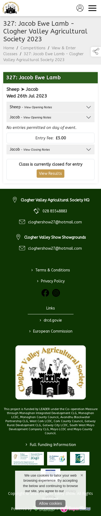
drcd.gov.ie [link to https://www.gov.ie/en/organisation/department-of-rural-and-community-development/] (50, 320)
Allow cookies (50, 503)
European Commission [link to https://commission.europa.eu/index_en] (50, 331)
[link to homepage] (10, 8)
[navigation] (92, 8)
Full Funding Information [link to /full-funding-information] (50, 444)
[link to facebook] (45, 293)
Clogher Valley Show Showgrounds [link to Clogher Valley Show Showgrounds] (55, 237)
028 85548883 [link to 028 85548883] (55, 211)
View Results (50, 176)
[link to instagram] (56, 293)
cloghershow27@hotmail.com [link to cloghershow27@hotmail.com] (55, 222)
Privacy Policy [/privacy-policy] (50, 281)
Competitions (33, 50)
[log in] (80, 8)
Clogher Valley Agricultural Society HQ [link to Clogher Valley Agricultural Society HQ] (55, 200)
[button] (96, 52)
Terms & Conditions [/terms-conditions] (50, 270)
